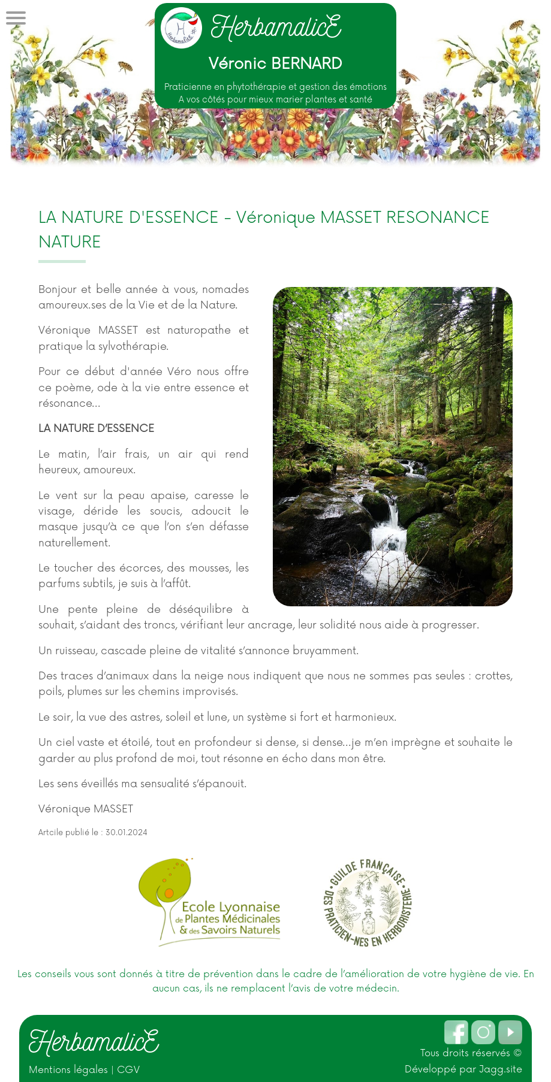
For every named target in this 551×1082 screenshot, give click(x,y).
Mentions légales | (73, 1070)
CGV (128, 1070)
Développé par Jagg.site (463, 1069)
